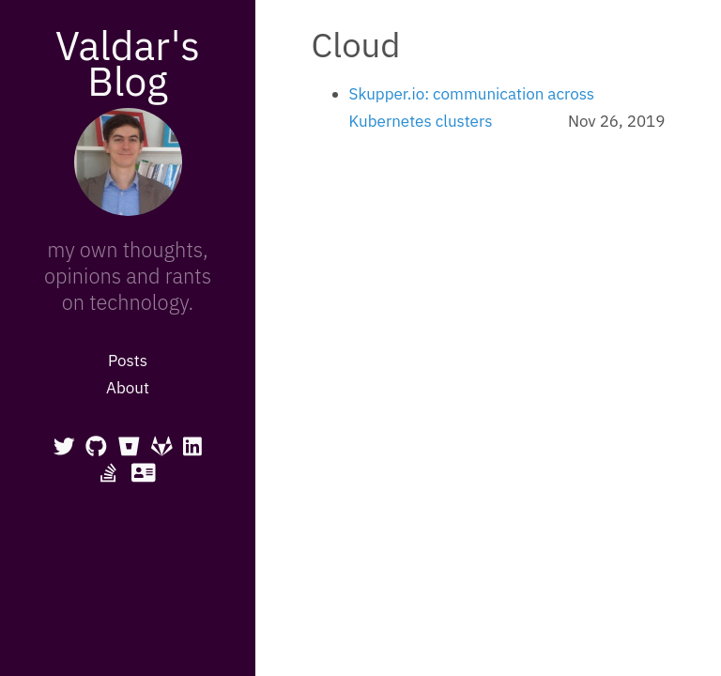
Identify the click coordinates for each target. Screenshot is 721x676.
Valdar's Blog (127, 63)
